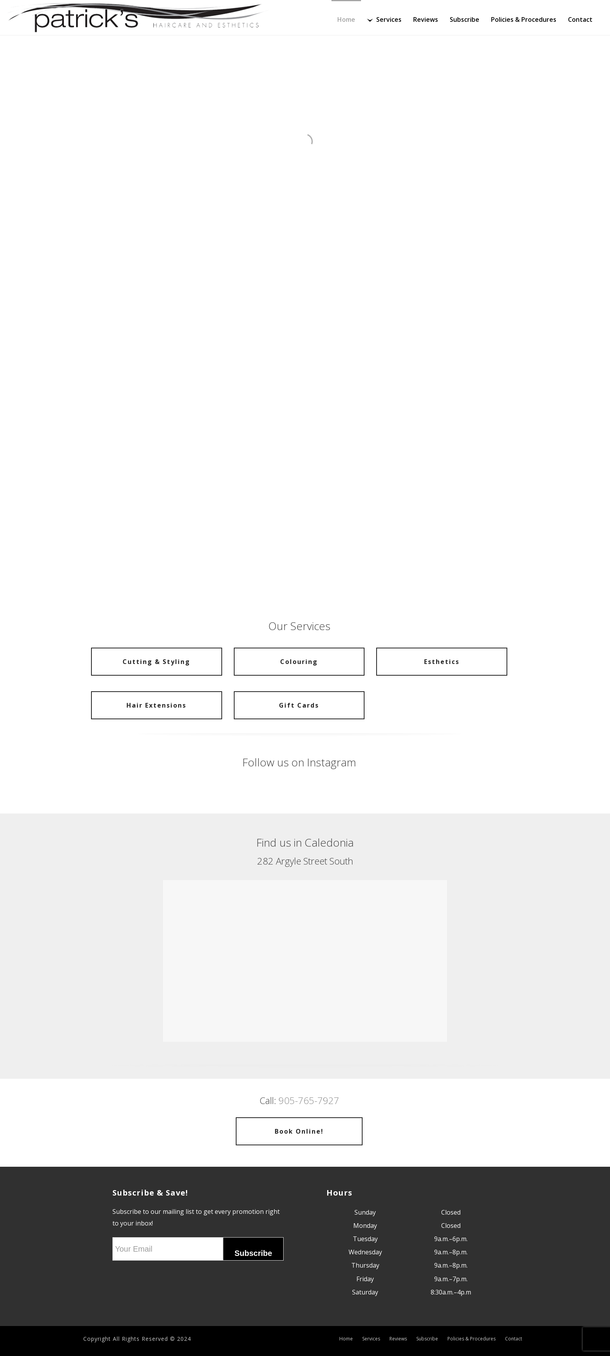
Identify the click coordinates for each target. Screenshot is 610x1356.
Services (384, 19)
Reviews (425, 19)
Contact (580, 19)
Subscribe (464, 19)
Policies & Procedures (523, 19)
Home (346, 19)
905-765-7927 (309, 1100)
